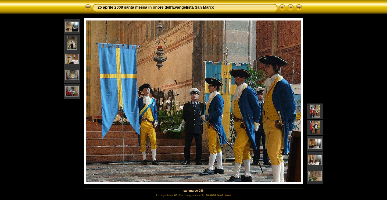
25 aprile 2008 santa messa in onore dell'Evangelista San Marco (156, 7)
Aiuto (228, 195)
